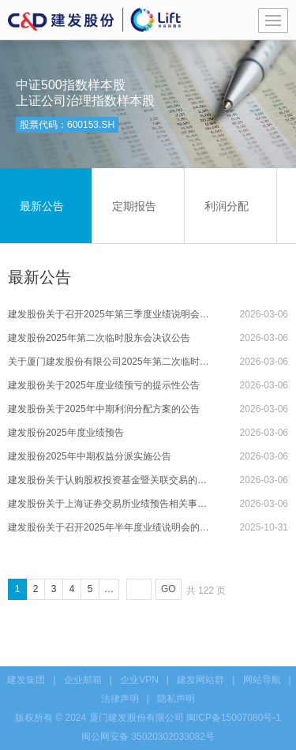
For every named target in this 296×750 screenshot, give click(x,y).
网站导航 (262, 679)
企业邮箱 (83, 679)
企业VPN (139, 679)
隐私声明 (176, 698)
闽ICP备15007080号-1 (233, 717)
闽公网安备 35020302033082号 (148, 736)
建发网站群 (200, 679)
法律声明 (120, 698)
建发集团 (26, 679)
